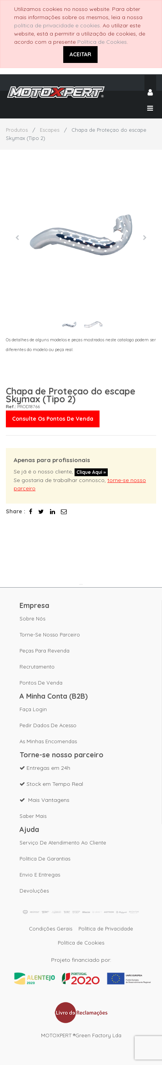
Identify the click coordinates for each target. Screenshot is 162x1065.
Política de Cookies (102, 41)
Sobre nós (32, 618)
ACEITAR (80, 54)
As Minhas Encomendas (48, 741)
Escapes (49, 130)
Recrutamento (37, 666)
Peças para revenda (44, 650)
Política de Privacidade (105, 928)
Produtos (17, 130)
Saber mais (33, 816)
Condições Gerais (50, 928)
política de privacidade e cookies (57, 25)
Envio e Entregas (40, 874)
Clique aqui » (91, 472)
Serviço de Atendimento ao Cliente (63, 842)
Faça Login (33, 709)
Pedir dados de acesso (48, 725)
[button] (17, 238)
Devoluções (34, 891)
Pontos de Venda (41, 683)
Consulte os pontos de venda (52, 418)
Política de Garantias (45, 858)
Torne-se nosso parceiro (50, 634)
